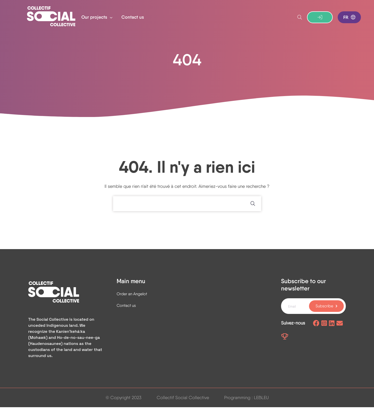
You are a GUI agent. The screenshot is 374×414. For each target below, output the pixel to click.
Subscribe (324, 311)
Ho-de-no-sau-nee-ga (78, 344)
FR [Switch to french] (349, 17)
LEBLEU (261, 404)
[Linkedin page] (331, 328)
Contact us (132, 17)
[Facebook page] (316, 328)
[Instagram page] (324, 328)
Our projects (95, 17)
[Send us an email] (339, 328)
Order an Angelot (132, 299)
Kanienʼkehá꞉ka (70, 338)
